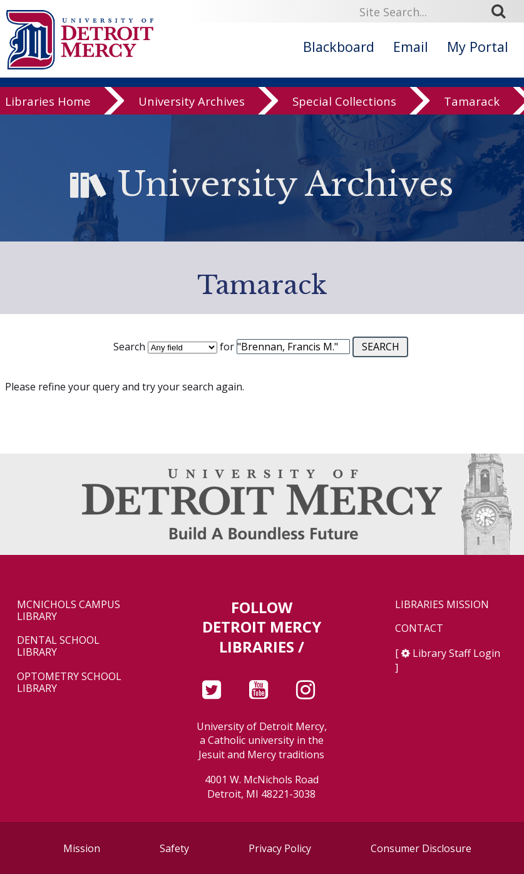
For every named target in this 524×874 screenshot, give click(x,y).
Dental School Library (58, 646)
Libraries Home (48, 105)
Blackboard (338, 47)
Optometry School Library (69, 682)
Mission (81, 848)
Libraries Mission (442, 605)
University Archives (191, 105)
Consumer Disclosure (421, 848)
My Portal (477, 47)
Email (410, 47)
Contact (419, 628)
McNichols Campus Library (68, 610)
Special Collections (344, 105)
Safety (174, 848)
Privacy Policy (280, 848)
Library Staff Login (456, 653)
